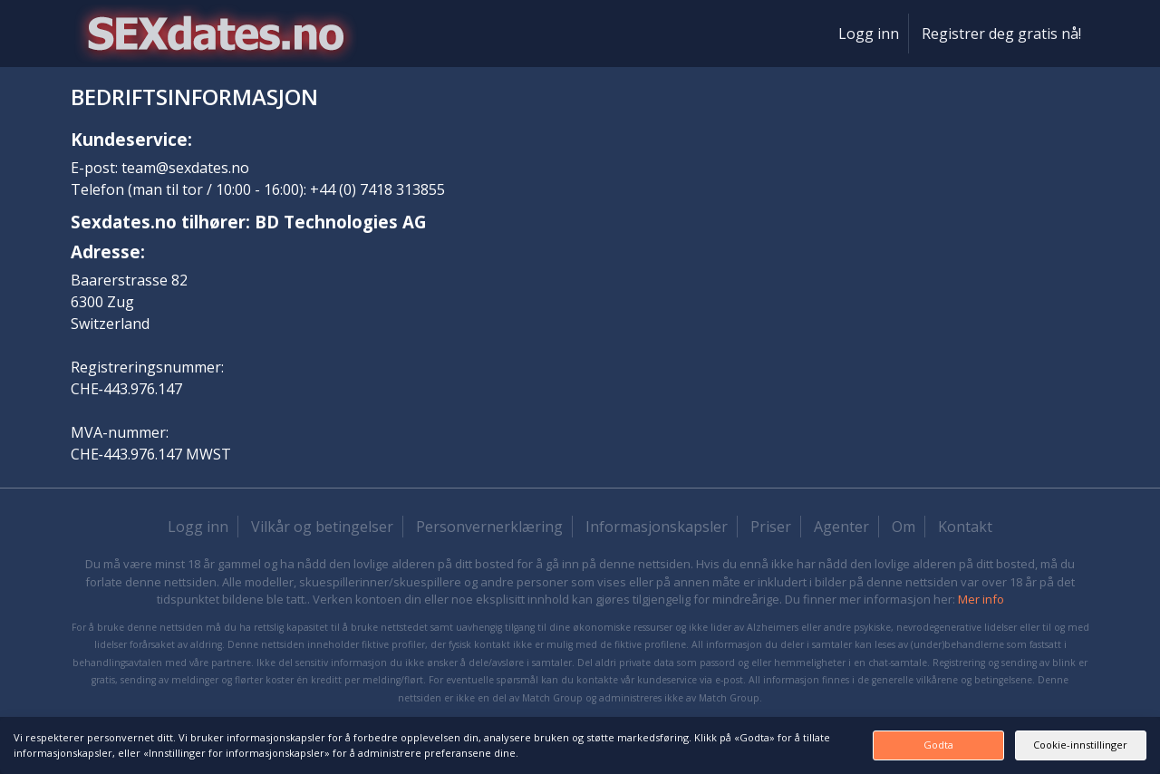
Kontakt (965, 527)
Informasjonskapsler (656, 527)
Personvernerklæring (489, 527)
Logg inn (868, 34)
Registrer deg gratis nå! (1001, 34)
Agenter (841, 527)
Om (903, 527)
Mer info (981, 599)
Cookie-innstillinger (1056, 744)
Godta (864, 744)
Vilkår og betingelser (322, 527)
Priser (770, 527)
